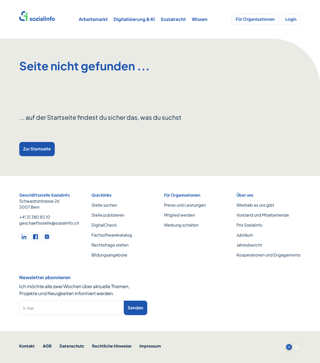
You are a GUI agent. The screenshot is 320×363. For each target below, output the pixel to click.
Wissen (200, 19)
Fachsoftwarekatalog (112, 235)
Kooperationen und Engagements (268, 254)
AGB (47, 346)
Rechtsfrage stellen (110, 244)
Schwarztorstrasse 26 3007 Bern (39, 204)
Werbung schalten (181, 225)
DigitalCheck (104, 225)
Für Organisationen (255, 19)
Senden (135, 307)
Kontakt (27, 346)
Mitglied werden (179, 215)
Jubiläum (244, 235)
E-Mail (28, 308)
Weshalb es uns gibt (255, 205)
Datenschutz (72, 346)
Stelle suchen (104, 205)
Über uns (244, 195)
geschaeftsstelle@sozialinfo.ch (49, 223)
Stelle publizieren (108, 215)
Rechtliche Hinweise (112, 346)
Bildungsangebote (109, 254)
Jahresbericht (249, 244)
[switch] (293, 347)
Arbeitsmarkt (93, 19)
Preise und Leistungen (185, 205)
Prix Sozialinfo (249, 225)
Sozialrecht (173, 19)
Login (290, 19)
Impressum (150, 346)
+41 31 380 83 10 (34, 217)
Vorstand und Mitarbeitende (262, 215)
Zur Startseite (37, 148)
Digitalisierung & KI (134, 19)
